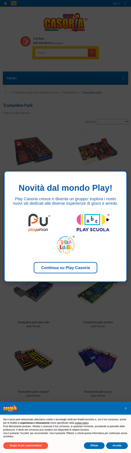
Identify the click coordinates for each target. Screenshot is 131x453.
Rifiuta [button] (94, 445)
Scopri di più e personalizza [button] (26, 445)
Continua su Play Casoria (65, 267)
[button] (126, 408)
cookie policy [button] (81, 423)
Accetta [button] (117, 445)
